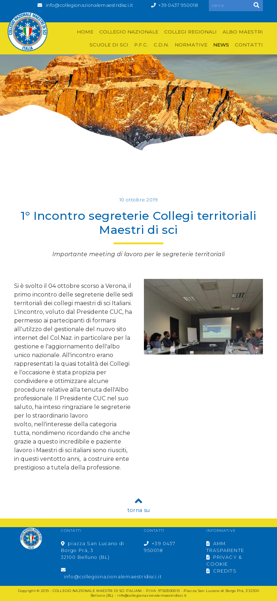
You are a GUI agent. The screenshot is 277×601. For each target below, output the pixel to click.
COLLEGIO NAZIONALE (128, 32)
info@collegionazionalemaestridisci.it (89, 5)
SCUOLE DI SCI (108, 45)
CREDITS (221, 571)
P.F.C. (141, 45)
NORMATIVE (191, 45)
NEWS (221, 45)
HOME (85, 32)
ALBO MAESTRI (243, 32)
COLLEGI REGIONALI (190, 32)
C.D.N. (161, 45)
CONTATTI (249, 45)
